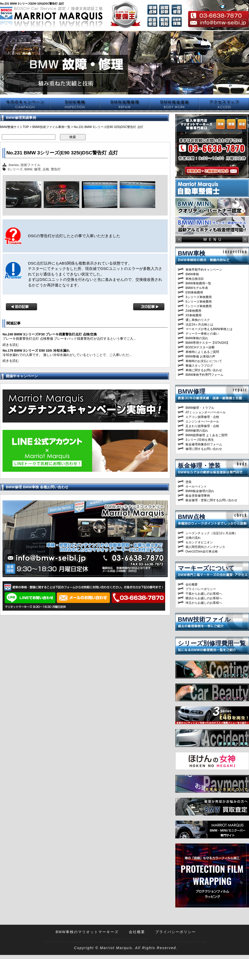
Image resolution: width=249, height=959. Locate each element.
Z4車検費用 (193, 311)
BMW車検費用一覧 (198, 283)
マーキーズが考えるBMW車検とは (208, 329)
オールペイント (196, 486)
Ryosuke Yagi (197, 941)
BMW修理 (191, 391)
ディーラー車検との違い (202, 333)
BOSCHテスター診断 (200, 347)
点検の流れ (193, 538)
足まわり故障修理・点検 (202, 426)
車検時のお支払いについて (203, 361)
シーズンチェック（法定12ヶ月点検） (211, 533)
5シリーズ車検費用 (198, 301)
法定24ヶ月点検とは (199, 324)
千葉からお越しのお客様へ (203, 593)
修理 (37, 169)
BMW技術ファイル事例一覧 (51, 127)
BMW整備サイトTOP (14, 127)
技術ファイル (30, 165)
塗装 (188, 482)
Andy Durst (163, 941)
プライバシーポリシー (200, 589)
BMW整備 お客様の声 (200, 356)
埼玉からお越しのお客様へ (203, 603)
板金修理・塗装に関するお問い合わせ (211, 500)
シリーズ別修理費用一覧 (212, 643)
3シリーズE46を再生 (199, 440)
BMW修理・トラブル (199, 408)
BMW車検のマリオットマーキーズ (87, 932)
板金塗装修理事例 (197, 495)
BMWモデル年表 (196, 288)
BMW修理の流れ (196, 430)
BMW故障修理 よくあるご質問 (206, 435)
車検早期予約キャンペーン (203, 269)
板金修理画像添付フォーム (203, 444)
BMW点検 (191, 516)
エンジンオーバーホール (202, 421)
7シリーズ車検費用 (198, 306)
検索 (72, 137)
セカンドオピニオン (199, 542)
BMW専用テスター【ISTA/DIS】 (207, 343)
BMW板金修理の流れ (199, 491)
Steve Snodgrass (71, 941)
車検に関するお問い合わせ (203, 370)
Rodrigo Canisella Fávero (119, 941)
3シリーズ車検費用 (198, 297)
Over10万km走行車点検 (201, 551)
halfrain (143, 939)
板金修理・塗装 (199, 465)
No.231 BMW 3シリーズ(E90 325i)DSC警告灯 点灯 (62, 152)
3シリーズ (15, 169)
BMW (28, 169)
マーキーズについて (206, 568)
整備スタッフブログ (199, 365)
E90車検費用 (194, 292)
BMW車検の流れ (196, 338)
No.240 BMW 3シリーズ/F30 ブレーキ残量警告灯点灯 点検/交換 (50, 334)
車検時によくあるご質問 (202, 352)
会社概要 (191, 584)
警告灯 (56, 169)
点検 (45, 169)
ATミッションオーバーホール (205, 412)
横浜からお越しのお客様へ (203, 598)
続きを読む (11, 345)
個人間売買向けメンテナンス (205, 547)
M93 (119, 939)
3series (13, 165)
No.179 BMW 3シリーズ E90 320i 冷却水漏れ (36, 350)
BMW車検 (191, 253)
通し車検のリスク (197, 320)
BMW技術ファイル (204, 619)
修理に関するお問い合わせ (203, 449)
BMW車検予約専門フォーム (204, 375)
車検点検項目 (194, 279)
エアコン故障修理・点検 (202, 417)
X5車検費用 (193, 315)
